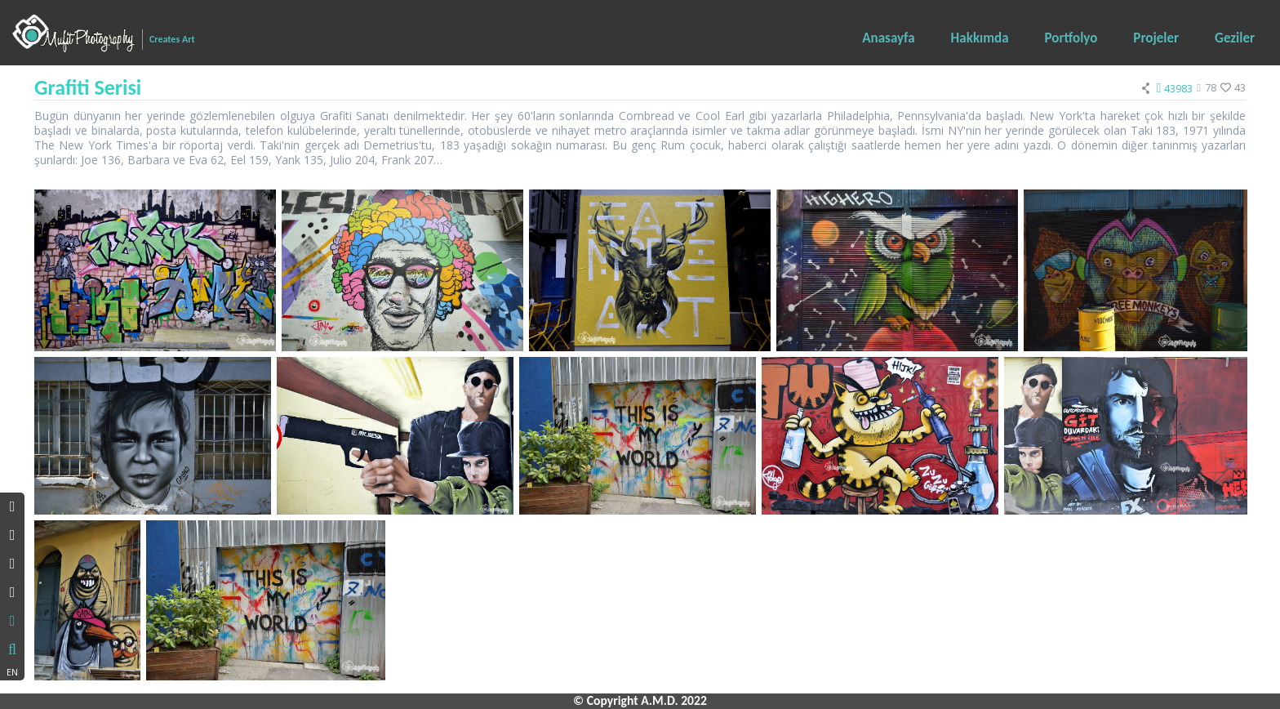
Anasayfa (888, 38)
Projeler (1156, 38)
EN (12, 672)
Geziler (1235, 38)
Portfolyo (1071, 38)
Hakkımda (980, 38)
